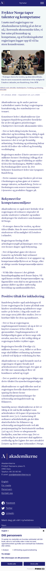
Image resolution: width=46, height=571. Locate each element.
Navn (3, 525)
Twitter (9, 508)
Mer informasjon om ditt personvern (15, 558)
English (4, 481)
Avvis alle (34, 564)
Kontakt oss (7, 493)
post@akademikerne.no (20, 474)
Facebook (10, 503)
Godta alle (12, 564)
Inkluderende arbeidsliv (8, 88)
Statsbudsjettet (21, 88)
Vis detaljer (5, 554)
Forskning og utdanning (35, 88)
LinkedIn (10, 513)
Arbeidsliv (3, 90)
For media (6, 485)
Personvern (6, 489)
